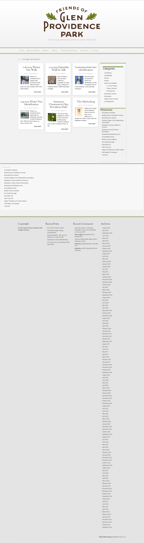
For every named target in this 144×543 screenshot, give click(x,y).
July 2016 (105, 377)
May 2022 (105, 259)
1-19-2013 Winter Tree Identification (31, 103)
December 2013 (107, 457)
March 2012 (105, 512)
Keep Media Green (108, 137)
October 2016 (106, 370)
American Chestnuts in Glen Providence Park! (58, 104)
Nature (55, 50)
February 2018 (106, 328)
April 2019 (105, 308)
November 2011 (107, 522)
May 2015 (105, 414)
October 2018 (106, 313)
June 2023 (105, 235)
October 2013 (106, 463)
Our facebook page (108, 142)
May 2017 (105, 352)
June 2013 (105, 473)
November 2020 (107, 282)
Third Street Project (69, 50)
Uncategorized (109, 101)
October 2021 (106, 266)
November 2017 (107, 336)
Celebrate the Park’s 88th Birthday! (57, 240)
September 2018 (107, 315)
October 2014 (106, 432)
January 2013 (106, 486)
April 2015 (105, 416)
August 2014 (106, 437)
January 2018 (106, 331)
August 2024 (106, 228)
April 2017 (105, 354)
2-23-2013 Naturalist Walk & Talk (59, 68)
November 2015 (107, 398)
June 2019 (105, 303)
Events (106, 78)
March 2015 (105, 419)
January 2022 (106, 264)
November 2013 (107, 460)
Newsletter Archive (110, 94)
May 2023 (105, 238)
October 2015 (106, 401)
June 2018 (105, 323)
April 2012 (105, 509)
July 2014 (105, 439)
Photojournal (111, 91)
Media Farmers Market (109, 139)
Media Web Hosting (105, 537)
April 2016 (105, 385)
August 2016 (106, 375)
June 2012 (105, 504)
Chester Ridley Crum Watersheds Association (19, 178)
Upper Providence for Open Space (113, 150)
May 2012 (105, 506)
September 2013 (107, 465)
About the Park (33, 50)
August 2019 (106, 297)
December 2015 (107, 395)
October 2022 (106, 248)
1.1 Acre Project (112, 86)
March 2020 (105, 290)
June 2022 (105, 256)
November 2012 (107, 491)
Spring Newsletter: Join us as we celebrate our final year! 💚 (85, 230)
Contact (95, 50)
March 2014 (105, 450)
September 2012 (107, 496)
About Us (84, 50)
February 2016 (106, 390)
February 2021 (106, 277)
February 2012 (106, 514)
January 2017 (106, 362)
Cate (76, 239)
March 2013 (105, 481)
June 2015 (105, 411)
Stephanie (35, 73)
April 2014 (105, 447)
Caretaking (107, 73)
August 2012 (106, 499)
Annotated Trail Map (108, 113)
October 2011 (106, 524)
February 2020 (106, 292)
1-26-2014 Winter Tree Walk (31, 68)
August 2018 (106, 318)
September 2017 (107, 341)
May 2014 (105, 445)
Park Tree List (106, 147)
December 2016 (107, 365)
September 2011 (107, 527)
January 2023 (106, 246)
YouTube (105, 155)
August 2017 (106, 344)
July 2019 (105, 300)
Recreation (107, 96)
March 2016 (105, 388)
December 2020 (107, 279)
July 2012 (105, 501)
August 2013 (106, 468)
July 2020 (105, 287)
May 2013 (105, 475)
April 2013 (105, 478)
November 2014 (107, 429)
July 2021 (105, 269)
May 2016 (105, 383)
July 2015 (105, 408)
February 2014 (106, 452)
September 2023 (107, 233)
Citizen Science (112, 88)
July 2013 (105, 470)
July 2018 (105, 321)
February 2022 (106, 261)
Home (22, 50)
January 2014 (106, 455)
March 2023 (105, 243)
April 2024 (105, 230)
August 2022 (106, 254)
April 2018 (105, 326)
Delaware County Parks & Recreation (16, 183)
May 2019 (105, 305)
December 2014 (107, 426)
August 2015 (106, 406)
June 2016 (105, 380)
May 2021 (105, 272)
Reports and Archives (111, 99)
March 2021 (105, 274)
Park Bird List (106, 144)
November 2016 (107, 367)
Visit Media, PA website (109, 152)
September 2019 (107, 295)
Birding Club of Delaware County (112, 115)
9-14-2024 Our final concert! (55, 228)
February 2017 (106, 359)
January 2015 (106, 424)
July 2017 (105, 346)
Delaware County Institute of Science (16, 180)
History (46, 50)
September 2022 (107, 251)
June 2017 (105, 349)
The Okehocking (86, 102)
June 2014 (105, 442)
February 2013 (106, 483)
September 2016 (107, 372)
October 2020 (106, 285)
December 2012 (107, 488)
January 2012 (106, 517)
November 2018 (107, 310)
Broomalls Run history (109, 118)
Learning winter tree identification (86, 68)
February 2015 (106, 421)
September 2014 (107, 434)
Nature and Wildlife (110, 83)
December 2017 (107, 334)
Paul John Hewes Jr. (81, 228)
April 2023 (105, 241)
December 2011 (107, 519)
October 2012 (106, 494)
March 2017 (105, 357)
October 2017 (106, 339)
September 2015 (107, 403)
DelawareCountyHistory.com (111, 134)
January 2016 (106, 393)
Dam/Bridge (108, 75)
